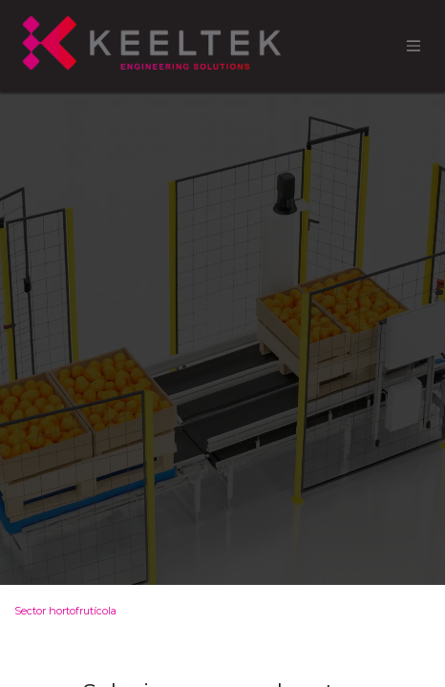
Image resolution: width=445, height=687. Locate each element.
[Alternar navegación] (413, 46)
